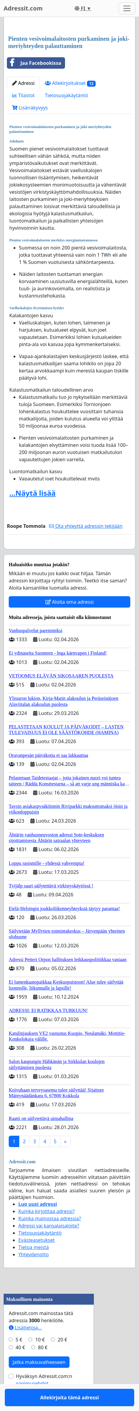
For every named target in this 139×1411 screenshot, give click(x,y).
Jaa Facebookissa (34, 63)
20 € (62, 1357)
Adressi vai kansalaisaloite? (48, 1243)
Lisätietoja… (25, 1345)
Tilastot (23, 95)
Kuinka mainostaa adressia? (49, 1236)
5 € (19, 1357)
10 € (40, 1357)
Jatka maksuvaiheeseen (39, 1379)
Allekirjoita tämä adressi (69, 553)
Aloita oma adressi (69, 619)
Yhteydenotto (33, 1272)
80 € (43, 1365)
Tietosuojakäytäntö (66, 95)
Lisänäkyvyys (30, 107)
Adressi (23, 83)
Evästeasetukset (36, 1257)
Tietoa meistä (33, 1264)
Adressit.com (23, 8)
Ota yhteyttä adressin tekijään (85, 526)
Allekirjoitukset (70, 83)
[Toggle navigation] (127, 8)
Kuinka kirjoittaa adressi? (46, 1228)
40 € (20, 1365)
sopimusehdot (32, 1401)
